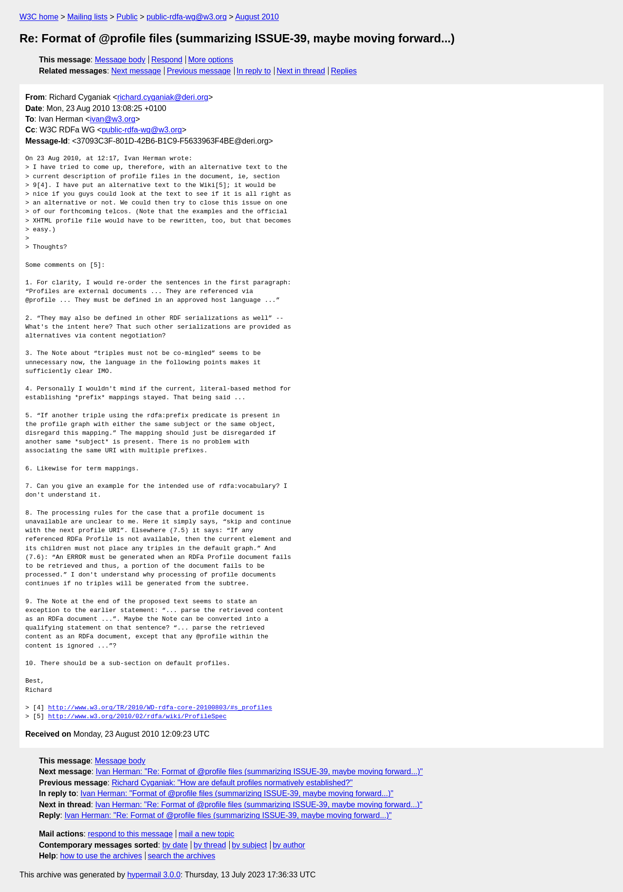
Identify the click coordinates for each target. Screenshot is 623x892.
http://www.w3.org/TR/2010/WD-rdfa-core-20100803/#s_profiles (160, 708)
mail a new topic (207, 834)
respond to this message (130, 834)
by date (174, 845)
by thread (210, 845)
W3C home (38, 17)
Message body (120, 60)
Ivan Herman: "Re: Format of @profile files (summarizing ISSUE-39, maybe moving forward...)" (259, 771)
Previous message (199, 71)
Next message (136, 71)
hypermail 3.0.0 (153, 875)
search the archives (182, 856)
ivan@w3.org (113, 119)
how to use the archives (101, 856)
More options (211, 60)
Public (127, 17)
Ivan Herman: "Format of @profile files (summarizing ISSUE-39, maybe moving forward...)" (236, 793)
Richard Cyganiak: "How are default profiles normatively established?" (231, 783)
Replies (344, 71)
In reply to (254, 71)
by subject (249, 845)
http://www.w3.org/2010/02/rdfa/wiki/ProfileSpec (137, 716)
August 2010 (257, 17)
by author (289, 845)
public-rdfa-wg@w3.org (187, 17)
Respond (167, 60)
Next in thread (300, 71)
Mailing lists (87, 17)
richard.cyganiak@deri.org (162, 97)
